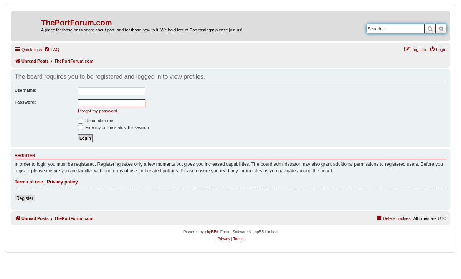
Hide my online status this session (113, 127)
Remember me (95, 120)
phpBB (210, 232)
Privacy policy (62, 182)
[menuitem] (51, 49)
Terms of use (29, 182)
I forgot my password (97, 111)
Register (24, 198)
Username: (25, 90)
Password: (25, 102)
